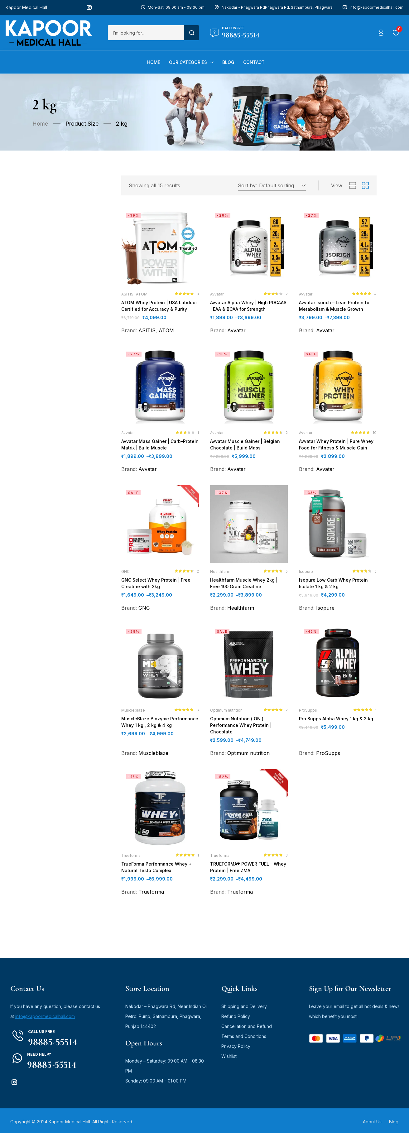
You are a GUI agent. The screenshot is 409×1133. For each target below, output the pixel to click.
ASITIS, (127, 294)
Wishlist (229, 1054)
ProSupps (308, 713)
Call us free (233, 28)
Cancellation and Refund (246, 1024)
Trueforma (131, 852)
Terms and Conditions (243, 1034)
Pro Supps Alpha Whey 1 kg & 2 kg (334, 721)
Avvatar (217, 294)
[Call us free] (214, 32)
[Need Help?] (17, 1056)
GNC (125, 573)
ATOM (141, 294)
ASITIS (147, 331)
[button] (281, 185)
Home (40, 123)
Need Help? (39, 1052)
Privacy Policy (235, 1044)
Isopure (306, 573)
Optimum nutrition (226, 713)
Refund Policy (235, 1014)
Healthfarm (220, 573)
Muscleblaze (133, 713)
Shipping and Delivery (244, 1004)
